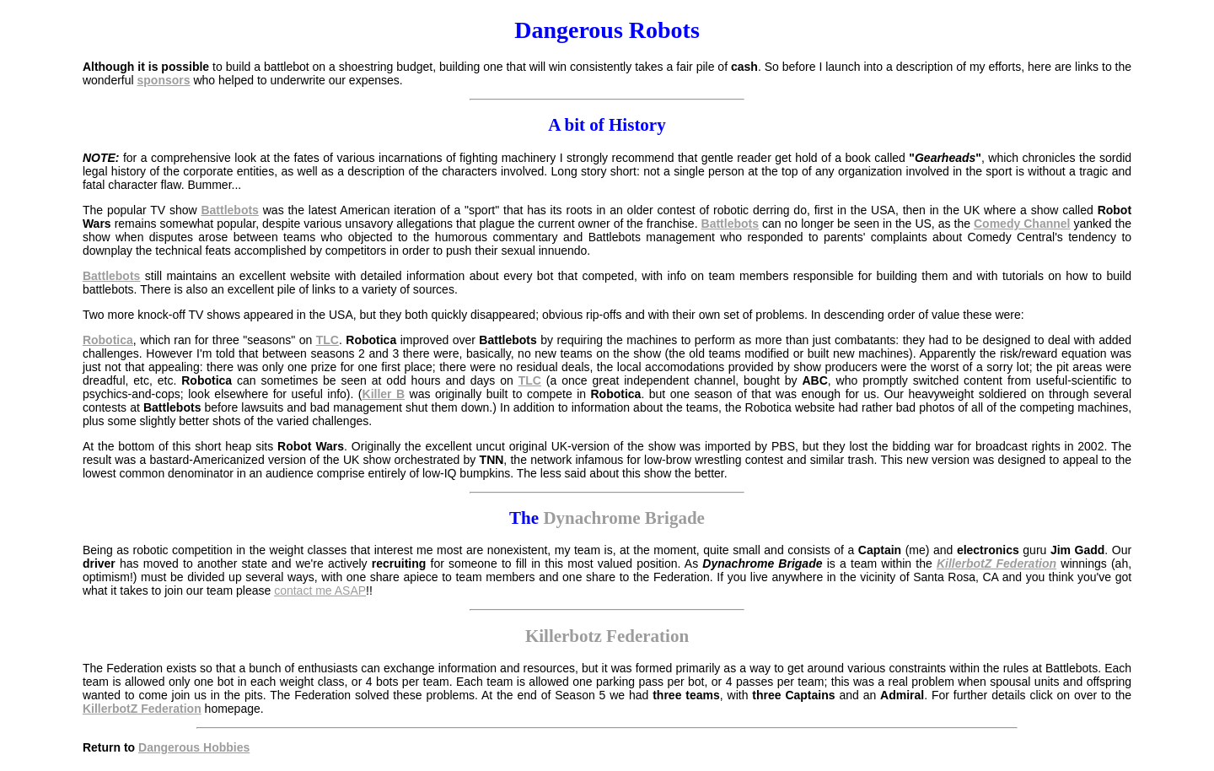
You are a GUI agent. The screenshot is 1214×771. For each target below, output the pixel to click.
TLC (327, 340)
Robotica (108, 340)
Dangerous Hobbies (194, 747)
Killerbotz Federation (607, 636)
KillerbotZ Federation (996, 563)
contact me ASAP (320, 590)
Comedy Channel (1022, 223)
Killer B (384, 394)
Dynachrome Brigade (624, 518)
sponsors (164, 80)
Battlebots (229, 210)
